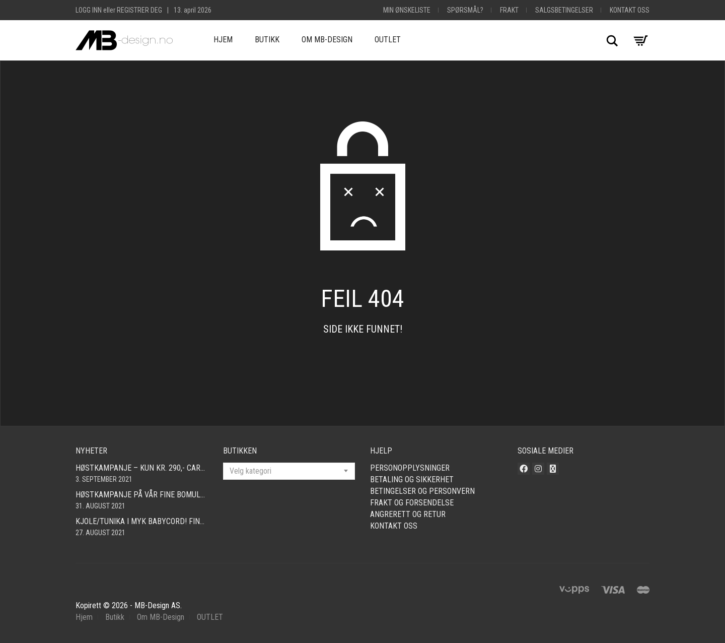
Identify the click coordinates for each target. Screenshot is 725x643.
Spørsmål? (465, 10)
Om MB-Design (327, 39)
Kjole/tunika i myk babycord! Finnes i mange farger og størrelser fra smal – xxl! (142, 521)
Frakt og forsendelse (412, 502)
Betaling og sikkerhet (412, 479)
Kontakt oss (629, 10)
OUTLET (388, 39)
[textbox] (289, 471)
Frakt (509, 10)
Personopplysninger (410, 468)
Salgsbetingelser (564, 10)
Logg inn (89, 10)
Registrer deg (139, 10)
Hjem (223, 39)
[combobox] (289, 471)
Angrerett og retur (408, 514)
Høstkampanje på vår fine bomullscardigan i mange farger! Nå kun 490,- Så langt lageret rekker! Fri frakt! (142, 494)
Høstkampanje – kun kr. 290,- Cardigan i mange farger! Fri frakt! (142, 468)
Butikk (267, 39)
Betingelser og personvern (422, 491)
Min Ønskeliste (406, 10)
